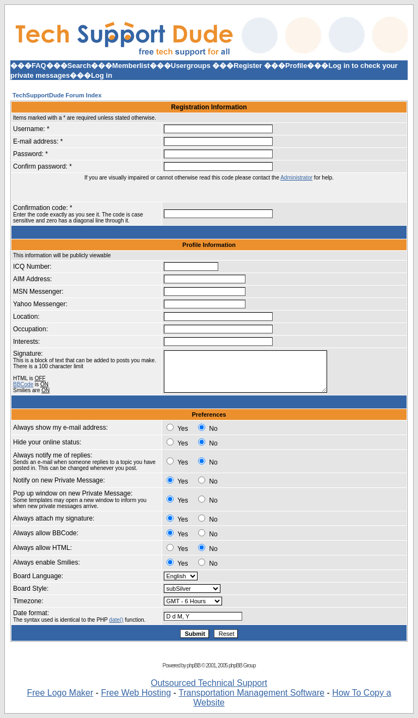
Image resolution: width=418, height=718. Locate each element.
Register (247, 65)
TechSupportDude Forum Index (57, 95)
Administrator (296, 178)
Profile (296, 65)
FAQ (39, 65)
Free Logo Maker (60, 692)
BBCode (23, 384)
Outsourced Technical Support (209, 683)
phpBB (193, 666)
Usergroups (191, 65)
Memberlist (131, 65)
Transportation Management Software (251, 692)
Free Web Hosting (136, 692)
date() (116, 620)
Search (79, 65)
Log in (101, 75)
